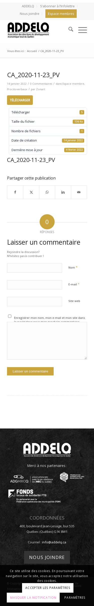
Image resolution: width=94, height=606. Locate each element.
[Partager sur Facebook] (15, 192)
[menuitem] (28, 6)
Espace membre (73, 83)
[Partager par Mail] (79, 192)
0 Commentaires (41, 83)
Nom (72, 267)
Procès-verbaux (17, 89)
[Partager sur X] (31, 192)
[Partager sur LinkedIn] (63, 192)
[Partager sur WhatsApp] (47, 192)
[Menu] (80, 30)
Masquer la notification (33, 597)
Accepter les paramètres (47, 588)
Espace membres (61, 13)
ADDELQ (28, 6)
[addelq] (39, 30)
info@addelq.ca (54, 542)
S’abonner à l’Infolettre (57, 6)
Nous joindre (29, 13)
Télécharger (20, 100)
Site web (74, 301)
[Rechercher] (68, 30)
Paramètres (74, 597)
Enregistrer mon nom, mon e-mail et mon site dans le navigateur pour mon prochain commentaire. (49, 320)
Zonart (40, 89)
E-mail (73, 284)
